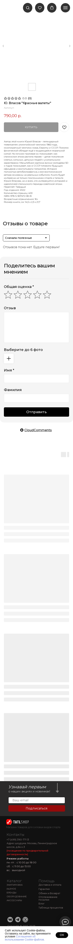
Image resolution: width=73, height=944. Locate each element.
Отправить (36, 412)
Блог (42, 903)
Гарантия (44, 889)
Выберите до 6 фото (23, 350)
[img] (17, 822)
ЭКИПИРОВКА (15, 885)
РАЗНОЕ (11, 888)
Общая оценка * (19, 287)
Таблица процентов (51, 907)
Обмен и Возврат (49, 893)
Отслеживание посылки (48, 898)
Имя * (9, 370)
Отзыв (10, 308)
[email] (36, 800)
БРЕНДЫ (11, 892)
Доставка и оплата (50, 884)
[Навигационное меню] (65, 7)
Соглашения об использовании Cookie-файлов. (25, 938)
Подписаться (36, 808)
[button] (28, 8)
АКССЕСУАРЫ (14, 900)
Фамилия (13, 390)
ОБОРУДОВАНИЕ (17, 896)
